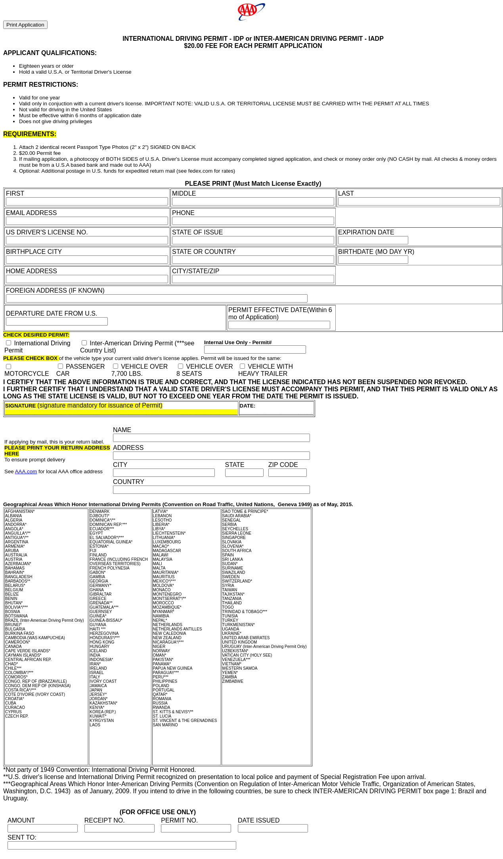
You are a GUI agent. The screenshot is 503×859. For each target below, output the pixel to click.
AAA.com (26, 471)
